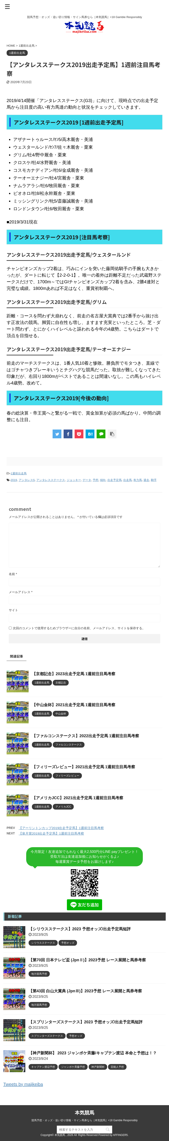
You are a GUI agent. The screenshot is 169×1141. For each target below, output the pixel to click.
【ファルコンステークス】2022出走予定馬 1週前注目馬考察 (85, 736)
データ (87, 480)
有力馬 (137, 480)
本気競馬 (84, 1112)
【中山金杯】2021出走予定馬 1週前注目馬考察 (73, 705)
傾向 (103, 480)
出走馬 (127, 480)
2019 (14, 480)
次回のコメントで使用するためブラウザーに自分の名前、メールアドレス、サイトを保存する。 (79, 628)
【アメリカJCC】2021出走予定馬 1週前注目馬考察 (77, 798)
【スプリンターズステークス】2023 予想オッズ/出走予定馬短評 (86, 1022)
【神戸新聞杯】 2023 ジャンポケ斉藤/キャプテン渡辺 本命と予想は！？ (93, 1053)
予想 (95, 480)
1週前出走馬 (18, 473)
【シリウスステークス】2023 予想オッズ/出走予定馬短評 (80, 929)
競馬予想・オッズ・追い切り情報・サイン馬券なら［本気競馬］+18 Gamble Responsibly (84, 1120)
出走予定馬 (114, 480)
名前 (13, 574)
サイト (13, 610)
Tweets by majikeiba (23, 1084)
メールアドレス (20, 592)
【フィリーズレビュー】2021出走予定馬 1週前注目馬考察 (83, 767)
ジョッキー (74, 480)
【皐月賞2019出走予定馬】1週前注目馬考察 (51, 833)
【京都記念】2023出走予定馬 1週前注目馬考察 (73, 674)
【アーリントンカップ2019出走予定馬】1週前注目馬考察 (61, 828)
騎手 (154, 480)
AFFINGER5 (120, 1135)
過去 (146, 480)
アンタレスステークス (50, 480)
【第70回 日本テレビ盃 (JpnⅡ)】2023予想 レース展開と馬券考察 (87, 960)
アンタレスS (27, 480)
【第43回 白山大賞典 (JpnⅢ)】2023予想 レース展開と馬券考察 (85, 991)
